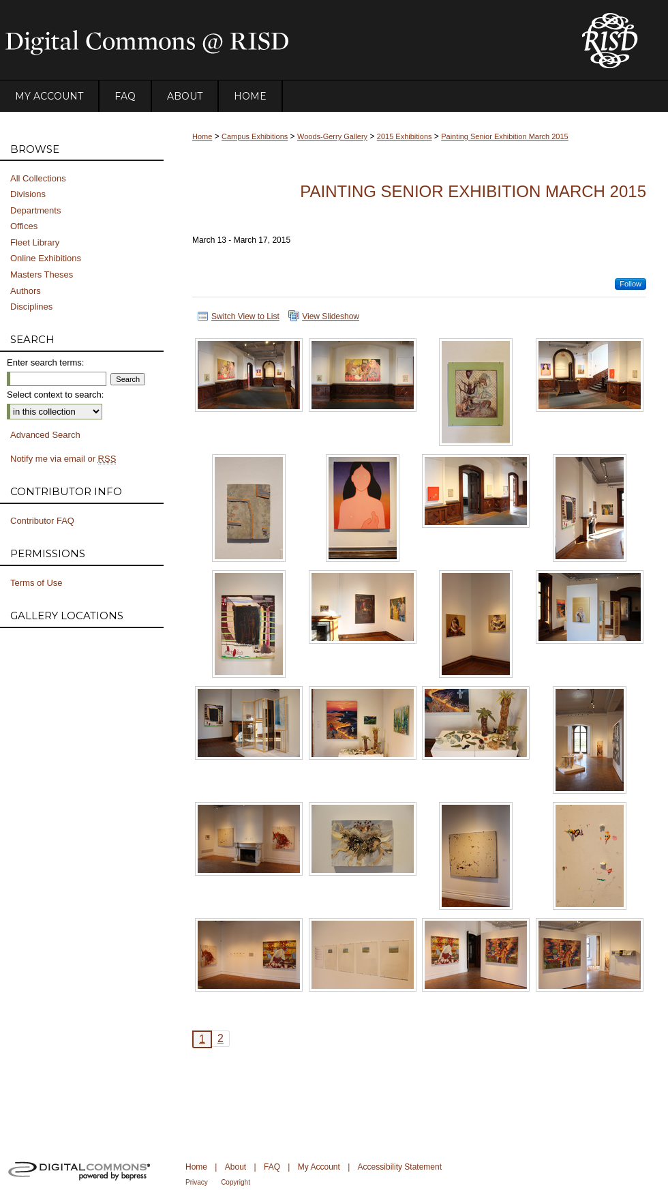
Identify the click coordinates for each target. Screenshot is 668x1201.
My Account (319, 1167)
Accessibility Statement (400, 1167)
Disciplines (31, 306)
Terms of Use (36, 583)
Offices (23, 226)
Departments (35, 210)
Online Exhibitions (45, 258)
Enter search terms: (45, 362)
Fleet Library (34, 242)
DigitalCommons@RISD (279, 40)
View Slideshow (330, 316)
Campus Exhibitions (255, 136)
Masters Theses (41, 274)
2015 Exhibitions (404, 136)
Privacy (196, 1182)
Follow (630, 284)
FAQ (272, 1167)
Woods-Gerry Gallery (332, 136)
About (235, 1167)
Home (202, 136)
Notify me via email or (63, 459)
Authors (25, 291)
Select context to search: (55, 394)
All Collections (38, 178)
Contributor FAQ (42, 521)
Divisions (28, 194)
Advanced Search (45, 435)
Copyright (235, 1182)
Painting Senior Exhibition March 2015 (504, 136)
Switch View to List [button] (245, 316)
